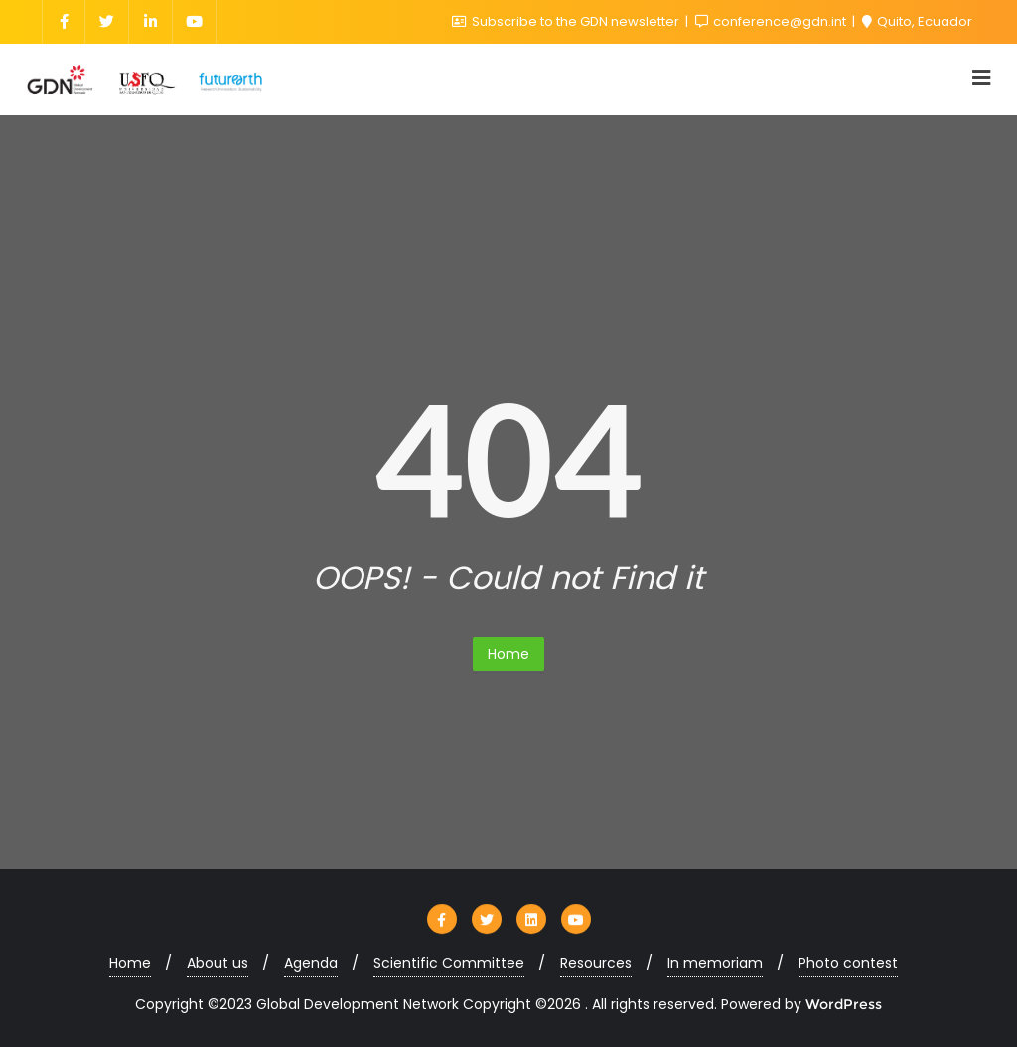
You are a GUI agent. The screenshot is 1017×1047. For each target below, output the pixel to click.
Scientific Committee (448, 962)
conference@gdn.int (772, 21)
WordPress (843, 1004)
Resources (596, 962)
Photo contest (848, 962)
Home (508, 654)
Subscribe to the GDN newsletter (567, 21)
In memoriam (715, 962)
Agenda (311, 962)
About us (217, 962)
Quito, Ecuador (917, 21)
